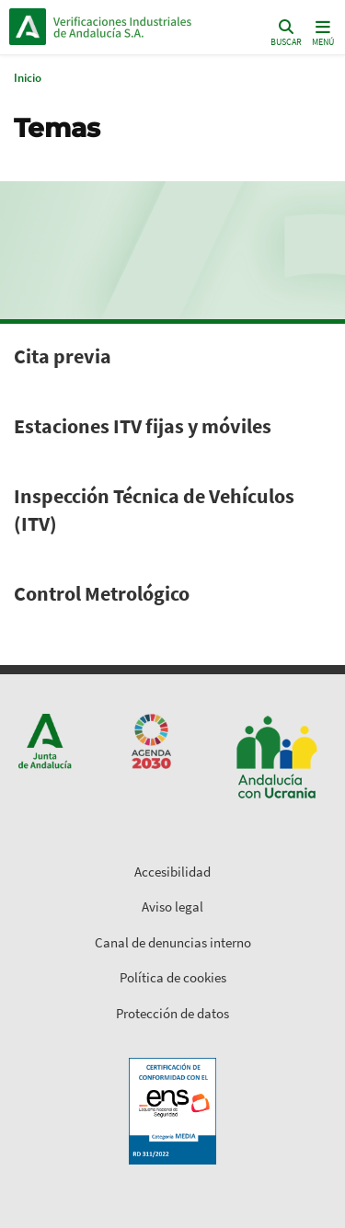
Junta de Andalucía (27, 26)
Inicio (133, 26)
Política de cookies (173, 977)
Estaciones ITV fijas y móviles (142, 426)
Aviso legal (172, 906)
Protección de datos (172, 1013)
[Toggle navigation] (321, 32)
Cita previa (62, 356)
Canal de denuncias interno (173, 942)
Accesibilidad (172, 871)
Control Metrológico (102, 593)
